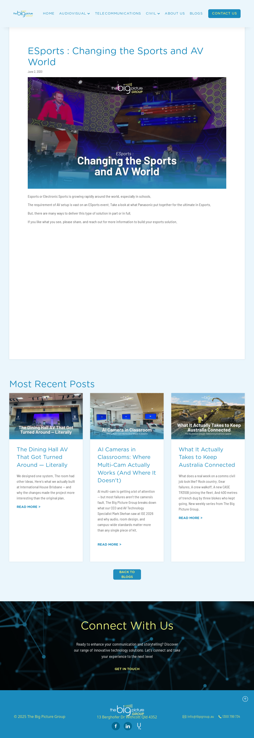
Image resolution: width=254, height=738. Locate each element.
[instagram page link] (128, 730)
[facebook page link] (116, 730)
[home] (25, 13)
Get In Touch (127, 669)
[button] (74, 14)
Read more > (28, 511)
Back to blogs (127, 578)
